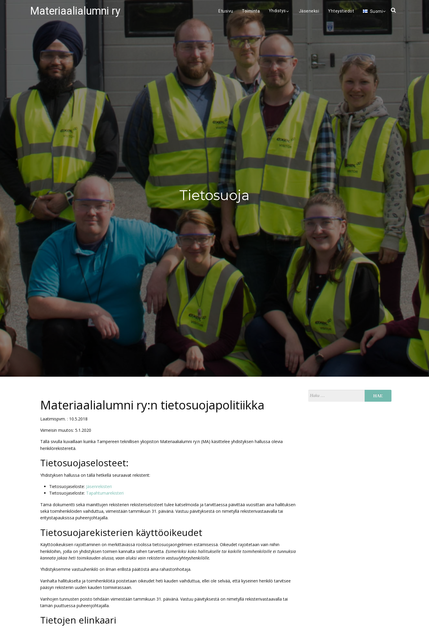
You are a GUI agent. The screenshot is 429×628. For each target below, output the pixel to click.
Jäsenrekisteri (99, 486)
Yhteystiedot (341, 11)
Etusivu (225, 11)
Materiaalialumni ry (75, 11)
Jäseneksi (309, 11)
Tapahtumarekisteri (105, 493)
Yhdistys (279, 10)
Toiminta (251, 11)
